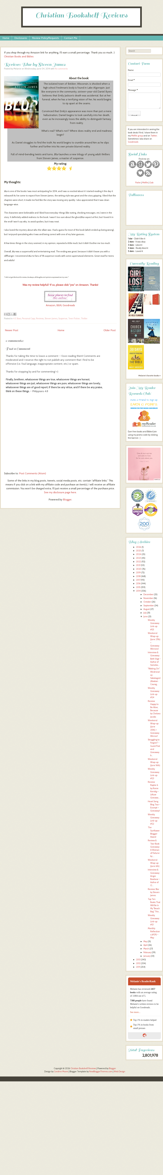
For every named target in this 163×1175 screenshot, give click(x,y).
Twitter (154, 135)
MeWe (145, 182)
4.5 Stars (17, 318)
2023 (138, 558)
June (145, 616)
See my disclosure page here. (60, 492)
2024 (138, 554)
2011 (138, 967)
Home (5, 38)
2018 (138, 576)
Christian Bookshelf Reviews (81, 15)
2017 (138, 580)
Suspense (62, 318)
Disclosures (20, 38)
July (145, 613)
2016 (138, 583)
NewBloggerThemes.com (100, 1071)
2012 (138, 963)
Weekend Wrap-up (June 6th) (153, 863)
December (148, 594)
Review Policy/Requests (45, 38)
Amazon (50, 305)
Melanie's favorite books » (149, 375)
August (146, 609)
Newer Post (11, 330)
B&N (58, 305)
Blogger (67, 499)
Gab (151, 182)
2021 (138, 565)
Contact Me (70, 38)
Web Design (119, 1071)
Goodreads (69, 305)
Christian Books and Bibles (19, 56)
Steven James (51, 318)
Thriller (84, 318)
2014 (138, 591)
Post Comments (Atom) (32, 473)
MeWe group (137, 135)
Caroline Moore (61, 1071)
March (146, 948)
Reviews (40, 318)
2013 (138, 959)
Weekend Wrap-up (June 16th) (154, 762)
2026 (138, 547)
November (148, 598)
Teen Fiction (74, 318)
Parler (138, 182)
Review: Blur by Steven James (34, 64)
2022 (138, 561)
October (147, 602)
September (148, 605)
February (147, 952)
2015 (138, 587)
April (145, 945)
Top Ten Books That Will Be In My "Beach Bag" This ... (154, 905)
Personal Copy (28, 318)
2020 (138, 569)
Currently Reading (144, 263)
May (145, 941)
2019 (138, 572)
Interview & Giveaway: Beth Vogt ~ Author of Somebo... (154, 658)
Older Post (110, 330)
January (146, 956)
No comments (61, 68)
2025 (138, 550)
